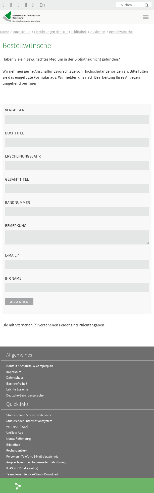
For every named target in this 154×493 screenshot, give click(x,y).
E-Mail (12, 255)
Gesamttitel (17, 179)
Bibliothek (79, 31)
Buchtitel (14, 132)
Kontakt (34, 5)
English (41, 5)
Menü (146, 17)
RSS (27, 5)
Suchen (147, 6)
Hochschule (21, 31)
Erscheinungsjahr (23, 156)
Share (18, 485)
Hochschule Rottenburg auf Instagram (20, 5)
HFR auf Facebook (5, 5)
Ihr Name (13, 278)
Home (4, 31)
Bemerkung (15, 225)
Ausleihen (97, 31)
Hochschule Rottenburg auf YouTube (12, 5)
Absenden (19, 301)
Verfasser (14, 109)
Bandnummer (17, 202)
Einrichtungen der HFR (51, 31)
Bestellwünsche (121, 31)
